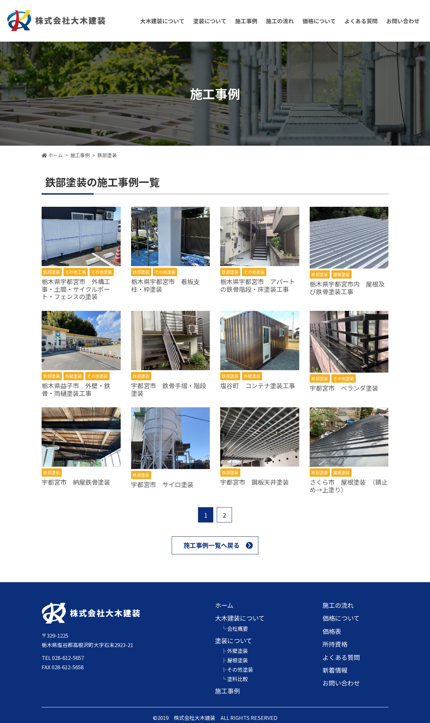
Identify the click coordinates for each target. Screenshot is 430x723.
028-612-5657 (68, 657)
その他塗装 (101, 272)
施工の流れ (280, 21)
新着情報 (334, 669)
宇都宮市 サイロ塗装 (162, 484)
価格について (341, 617)
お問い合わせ (403, 21)
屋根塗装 (341, 274)
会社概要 (237, 628)
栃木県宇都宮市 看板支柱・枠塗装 (165, 285)
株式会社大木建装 (56, 21)
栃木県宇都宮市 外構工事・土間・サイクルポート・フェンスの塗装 (76, 289)
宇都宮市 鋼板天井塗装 (254, 481)
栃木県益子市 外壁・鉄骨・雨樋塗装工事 (76, 389)
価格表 (331, 631)
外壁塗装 (73, 376)
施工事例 (246, 21)
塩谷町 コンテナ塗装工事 (257, 385)
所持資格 (334, 643)
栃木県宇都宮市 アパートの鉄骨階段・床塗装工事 (257, 285)
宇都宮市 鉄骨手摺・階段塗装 (168, 389)
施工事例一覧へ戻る (211, 545)
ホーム (224, 605)
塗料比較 (237, 678)
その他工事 (75, 272)
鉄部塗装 (51, 272)
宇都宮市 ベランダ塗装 (344, 387)
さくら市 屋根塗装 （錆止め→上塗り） (349, 485)
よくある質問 (361, 21)
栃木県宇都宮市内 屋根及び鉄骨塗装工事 (347, 287)
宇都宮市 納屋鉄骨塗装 (76, 481)
